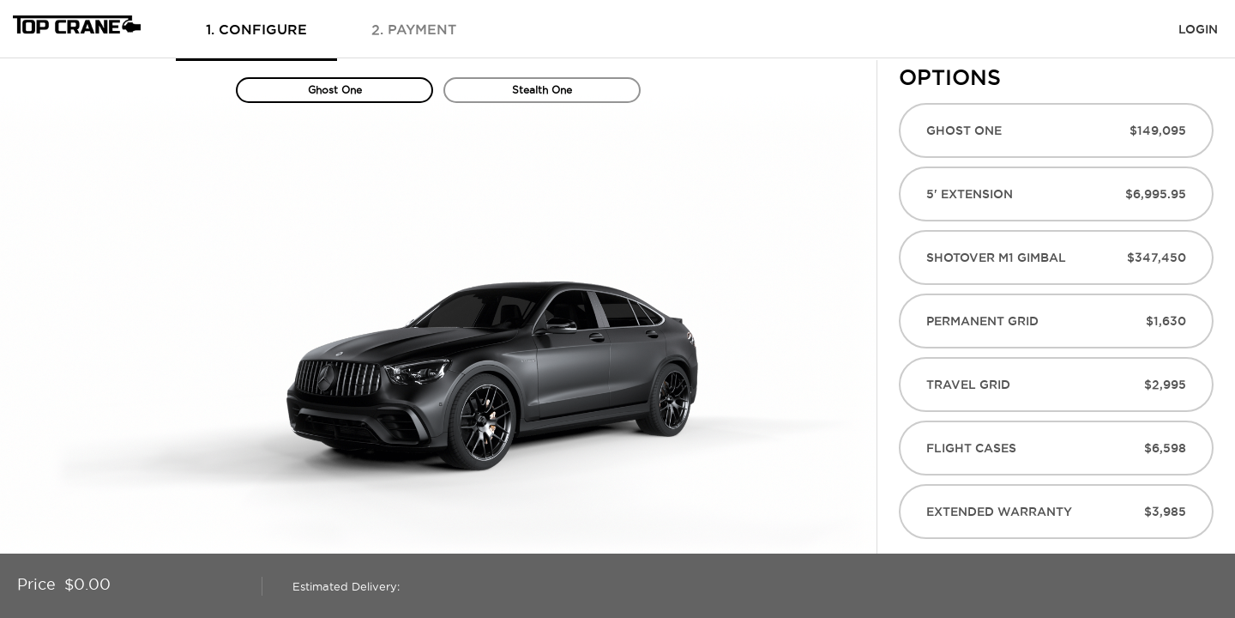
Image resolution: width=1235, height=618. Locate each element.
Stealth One (542, 89)
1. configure (256, 29)
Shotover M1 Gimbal (1056, 257)
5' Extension (1056, 194)
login (1198, 29)
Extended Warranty (1056, 511)
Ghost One (335, 89)
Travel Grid (1056, 384)
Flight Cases (1056, 448)
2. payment (413, 29)
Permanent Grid (1056, 321)
